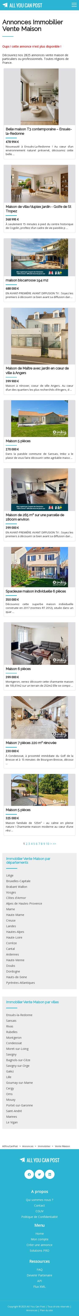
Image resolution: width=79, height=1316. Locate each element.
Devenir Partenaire (39, 1275)
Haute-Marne (15, 915)
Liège (9, 875)
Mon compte (39, 1239)
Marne (10, 909)
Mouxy (10, 1100)
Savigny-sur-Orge (17, 1066)
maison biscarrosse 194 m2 (27, 280)
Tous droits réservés (58, 1306)
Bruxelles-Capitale (18, 881)
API (39, 1281)
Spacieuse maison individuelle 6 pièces (36, 591)
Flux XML (39, 1287)
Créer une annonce (39, 1245)
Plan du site (46, 1310)
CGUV (39, 1211)
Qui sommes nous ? (39, 1200)
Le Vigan (12, 1122)
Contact (39, 1205)
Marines (11, 1117)
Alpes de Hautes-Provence (24, 903)
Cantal (10, 949)
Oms (9, 1094)
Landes (11, 926)
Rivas (9, 1026)
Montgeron (13, 1038)
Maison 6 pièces (18, 669)
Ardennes (12, 954)
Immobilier (44, 1146)
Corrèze (11, 943)
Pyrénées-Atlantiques (20, 983)
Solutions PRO (39, 1250)
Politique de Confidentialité (39, 1217)
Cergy (10, 1088)
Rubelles (11, 1032)
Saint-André (14, 1111)
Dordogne (13, 971)
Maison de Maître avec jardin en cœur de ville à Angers (37, 370)
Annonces (27, 1146)
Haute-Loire (14, 937)
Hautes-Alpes (15, 932)
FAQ (40, 1270)
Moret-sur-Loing (17, 1049)
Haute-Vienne (15, 960)
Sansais (11, 1021)
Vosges (11, 892)
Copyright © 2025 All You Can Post (26, 1306)
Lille (8, 1077)
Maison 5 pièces (18, 441)
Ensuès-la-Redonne (19, 1015)
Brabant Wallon (16, 887)
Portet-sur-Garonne (19, 1105)
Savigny (11, 1054)
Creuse (11, 920)
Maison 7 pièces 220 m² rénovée (31, 743)
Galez (10, 1071)
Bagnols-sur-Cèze (18, 1060)
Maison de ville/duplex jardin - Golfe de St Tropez (38, 209)
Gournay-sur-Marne (19, 1083)
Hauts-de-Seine (16, 977)
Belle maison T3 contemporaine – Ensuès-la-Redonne (39, 131)
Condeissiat (14, 1043)
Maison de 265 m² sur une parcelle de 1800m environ (35, 517)
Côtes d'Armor (16, 898)
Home (39, 1234)
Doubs (10, 966)
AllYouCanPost (10, 1146)
